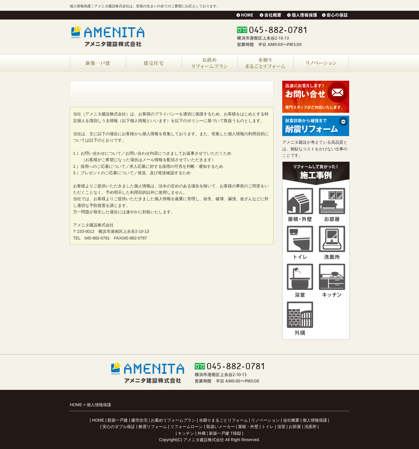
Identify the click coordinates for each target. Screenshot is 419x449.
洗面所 (310, 426)
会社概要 (291, 420)
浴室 (281, 426)
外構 (202, 433)
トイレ (268, 426)
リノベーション (265, 420)
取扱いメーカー (220, 426)
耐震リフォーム (153, 426)
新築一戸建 (117, 420)
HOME (98, 420)
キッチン (186, 433)
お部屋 (295, 426)
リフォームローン (186, 426)
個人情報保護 (315, 420)
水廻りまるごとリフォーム (223, 420)
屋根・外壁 (248, 426)
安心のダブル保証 (118, 426)
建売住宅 (139, 420)
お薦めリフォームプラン (173, 420)
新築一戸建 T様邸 (225, 433)
